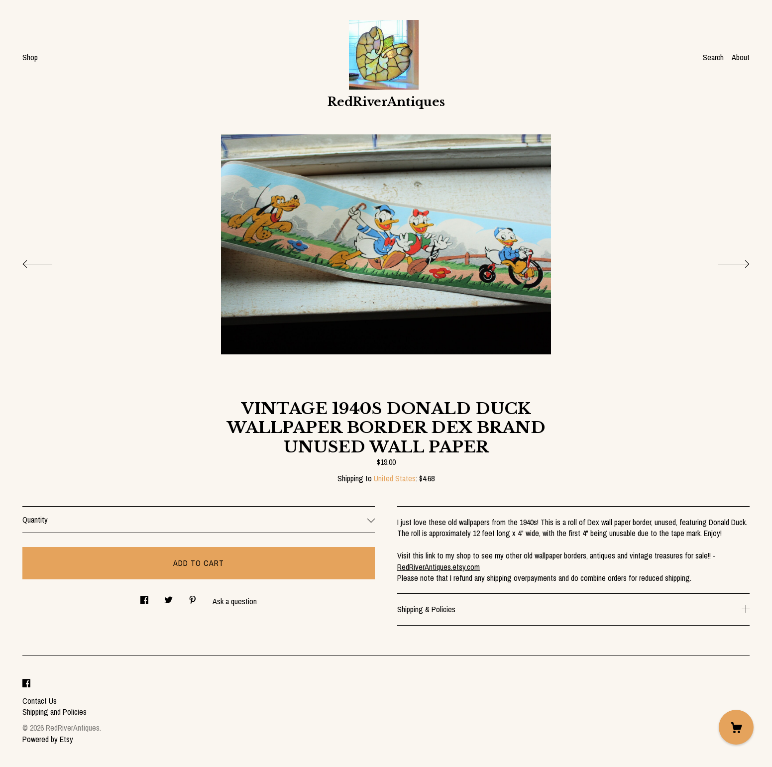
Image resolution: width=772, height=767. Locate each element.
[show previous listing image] (47, 261)
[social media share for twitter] (168, 597)
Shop (30, 57)
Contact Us (39, 700)
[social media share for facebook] (144, 597)
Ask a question (235, 601)
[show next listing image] (725, 261)
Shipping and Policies (54, 711)
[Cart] (736, 727)
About (741, 57)
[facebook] (26, 683)
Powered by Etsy (47, 739)
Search (713, 57)
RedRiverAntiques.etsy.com (438, 566)
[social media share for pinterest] (193, 597)
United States (395, 478)
